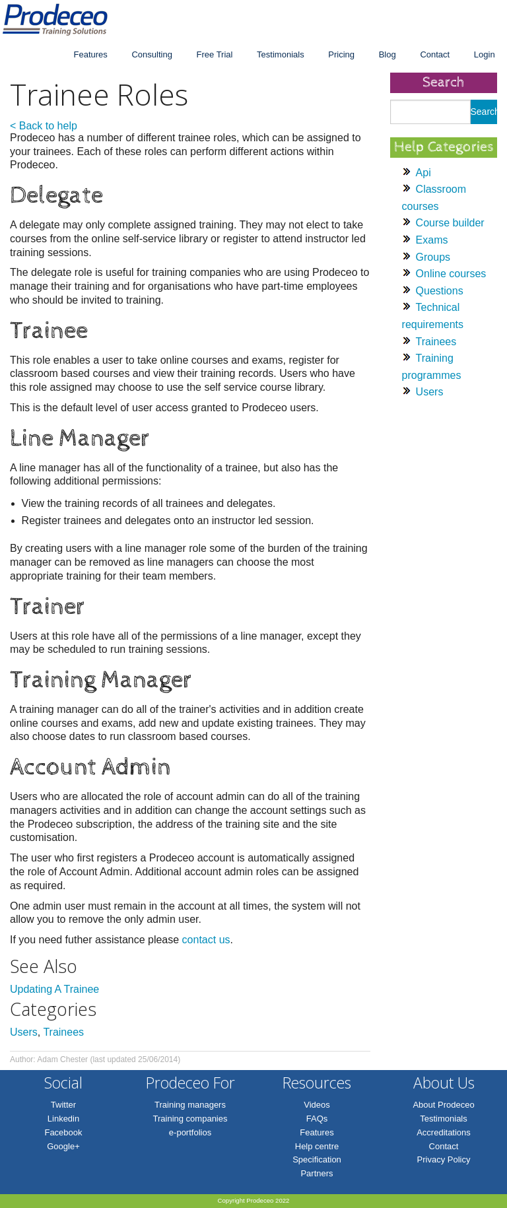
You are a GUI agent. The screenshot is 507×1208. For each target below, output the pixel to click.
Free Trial (215, 54)
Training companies (190, 1119)
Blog (387, 54)
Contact (435, 54)
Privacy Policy (444, 1159)
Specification (316, 1159)
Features (90, 54)
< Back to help (43, 125)
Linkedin (63, 1119)
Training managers (190, 1105)
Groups (433, 257)
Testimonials (280, 54)
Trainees (63, 1032)
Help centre (317, 1146)
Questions (439, 290)
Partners (316, 1173)
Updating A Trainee (54, 989)
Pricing (341, 54)
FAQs (317, 1119)
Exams (432, 240)
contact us (206, 939)
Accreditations (444, 1132)
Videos (317, 1105)
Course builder (450, 222)
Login (484, 54)
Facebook (63, 1132)
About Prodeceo (443, 1105)
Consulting (151, 54)
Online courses (451, 273)
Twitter (63, 1105)
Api (423, 172)
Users (24, 1032)
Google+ (63, 1146)
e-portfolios (190, 1132)
